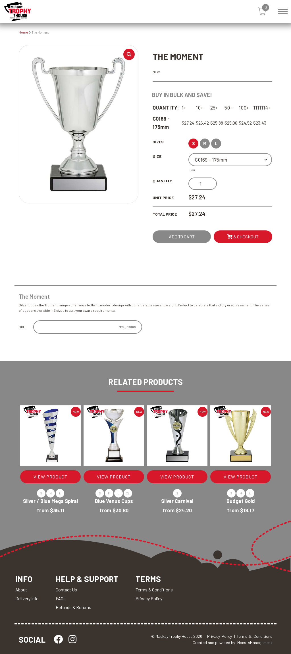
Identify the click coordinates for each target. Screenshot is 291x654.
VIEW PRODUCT (50, 476)
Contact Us (66, 589)
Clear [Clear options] (191, 170)
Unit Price (163, 197)
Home (23, 32)
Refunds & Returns (73, 607)
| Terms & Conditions (253, 636)
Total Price (165, 214)
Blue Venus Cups (114, 501)
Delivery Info (27, 598)
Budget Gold (240, 501)
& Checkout (243, 236)
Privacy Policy (149, 598)
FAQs (61, 598)
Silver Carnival (177, 501)
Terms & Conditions (154, 589)
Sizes (158, 141)
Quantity (162, 180)
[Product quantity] (202, 184)
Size (157, 156)
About (21, 589)
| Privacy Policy (218, 636)
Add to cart (182, 236)
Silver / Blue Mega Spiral (50, 501)
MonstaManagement (254, 642)
